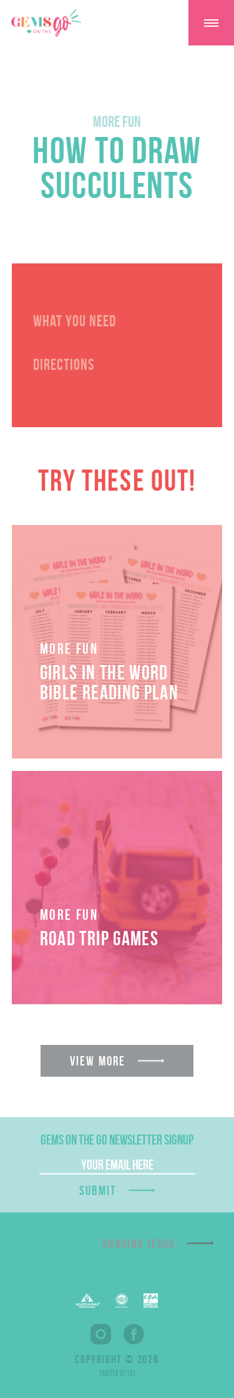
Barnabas (88, 1300)
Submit (98, 1190)
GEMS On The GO (46, 23)
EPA (151, 1300)
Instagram (100, 1334)
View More (97, 1061)
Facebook (134, 1334)
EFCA (121, 1300)
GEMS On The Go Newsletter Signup (117, 1139)
